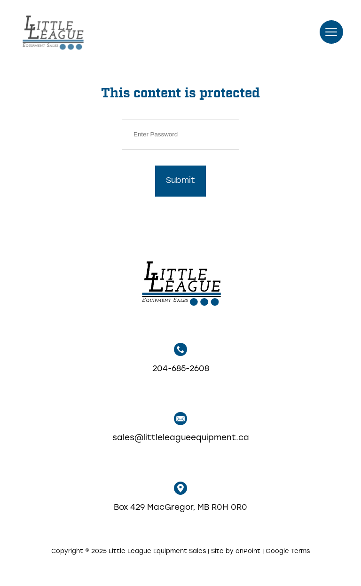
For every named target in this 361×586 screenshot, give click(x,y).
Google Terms (288, 551)
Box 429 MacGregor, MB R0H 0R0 (180, 497)
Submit (180, 181)
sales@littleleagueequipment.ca (180, 427)
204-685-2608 (180, 358)
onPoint (247, 551)
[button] (331, 32)
